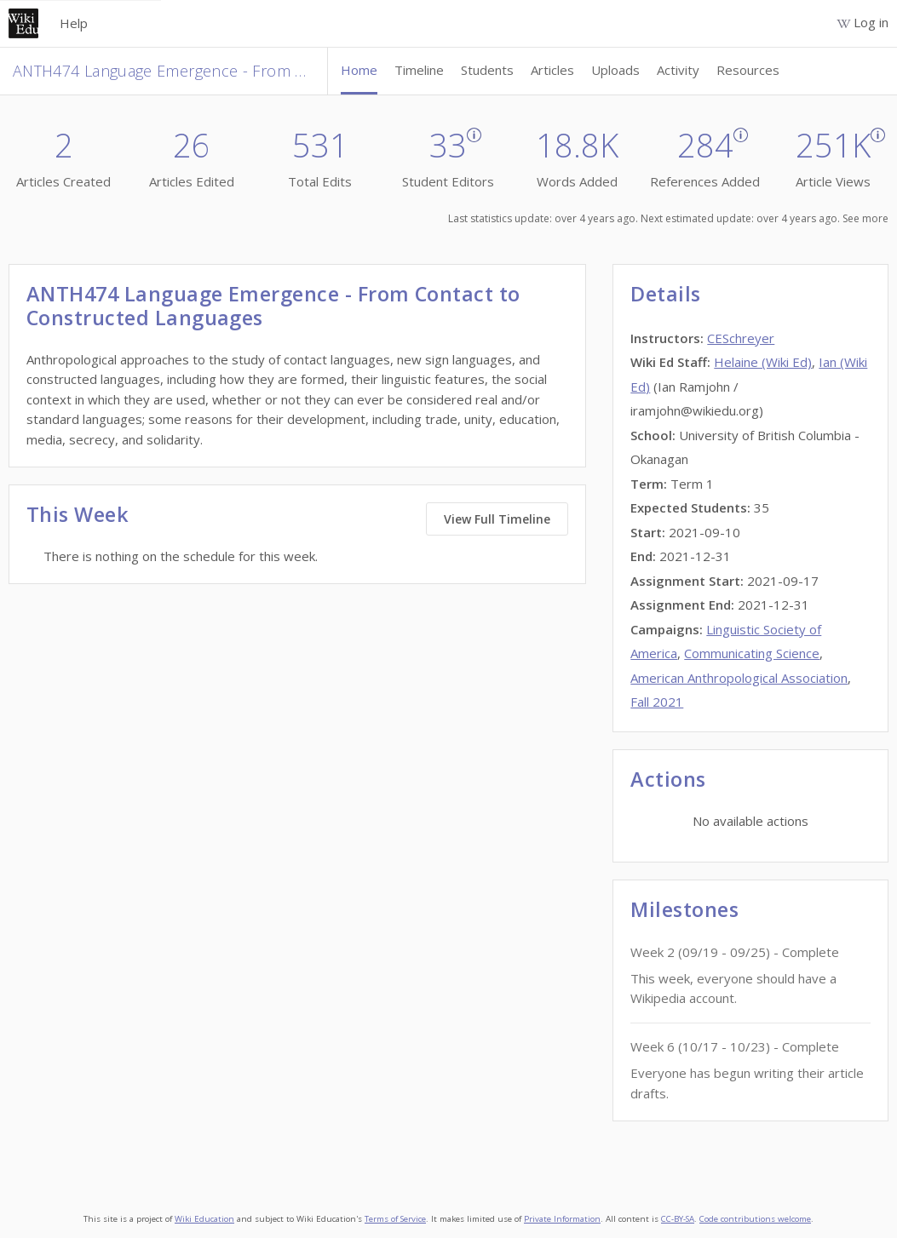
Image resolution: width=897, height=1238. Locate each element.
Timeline (419, 69)
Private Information (562, 1218)
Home (359, 69)
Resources (747, 69)
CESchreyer (740, 338)
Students (487, 69)
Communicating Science (751, 653)
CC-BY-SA (677, 1218)
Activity (678, 69)
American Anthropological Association (739, 677)
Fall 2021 (656, 701)
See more (865, 218)
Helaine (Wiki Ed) (763, 361)
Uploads (615, 69)
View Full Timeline (497, 519)
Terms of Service (395, 1218)
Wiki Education (204, 1218)
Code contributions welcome (755, 1218)
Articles (552, 69)
